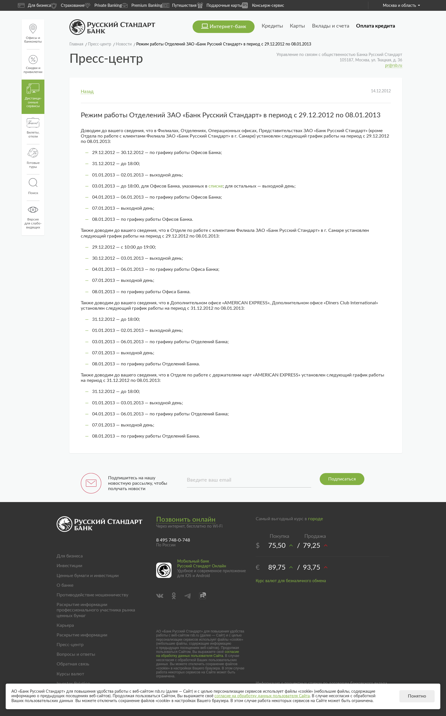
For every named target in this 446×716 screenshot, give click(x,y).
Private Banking (102, 5)
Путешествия (179, 5)
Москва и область (401, 6)
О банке (65, 585)
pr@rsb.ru (393, 66)
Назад (87, 91)
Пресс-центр (70, 644)
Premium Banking (141, 5)
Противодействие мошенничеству (92, 595)
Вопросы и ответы (76, 654)
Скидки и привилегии (33, 64)
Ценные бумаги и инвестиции (88, 575)
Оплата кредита (375, 26)
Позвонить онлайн (186, 519)
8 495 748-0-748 (173, 540)
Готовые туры (33, 158)
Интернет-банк (228, 26)
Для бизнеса (34, 5)
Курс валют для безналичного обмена (291, 581)
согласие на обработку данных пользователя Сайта (197, 654)
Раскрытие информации (82, 635)
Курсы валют (70, 674)
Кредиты (272, 26)
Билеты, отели (33, 128)
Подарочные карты (219, 5)
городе (315, 519)
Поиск (33, 186)
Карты (297, 26)
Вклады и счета (330, 26)
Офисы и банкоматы (33, 33)
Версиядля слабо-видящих (33, 217)
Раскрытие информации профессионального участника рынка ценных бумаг (96, 610)
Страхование (67, 5)
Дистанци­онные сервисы (33, 96)
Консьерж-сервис (263, 5)
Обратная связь (73, 664)
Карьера (65, 625)
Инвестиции (69, 565)
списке (215, 186)
